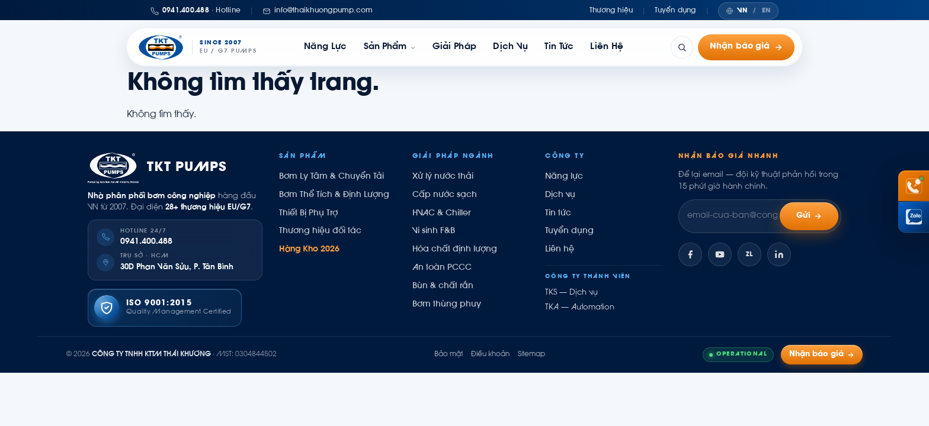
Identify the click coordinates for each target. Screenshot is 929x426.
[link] (390, 47)
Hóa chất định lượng (454, 250)
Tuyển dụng (675, 10)
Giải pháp (455, 47)
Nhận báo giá (746, 47)
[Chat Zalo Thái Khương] (913, 217)
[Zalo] (749, 254)
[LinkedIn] (779, 254)
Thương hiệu (611, 10)
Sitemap (531, 354)
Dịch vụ (510, 47)
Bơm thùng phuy (446, 305)
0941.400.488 (146, 242)
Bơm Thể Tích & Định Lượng (334, 195)
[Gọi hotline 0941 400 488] (913, 185)
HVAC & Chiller (441, 213)
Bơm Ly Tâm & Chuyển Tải (331, 177)
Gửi (809, 216)
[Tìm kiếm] (682, 47)
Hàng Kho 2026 (309, 250)
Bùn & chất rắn (442, 286)
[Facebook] (690, 254)
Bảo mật (448, 354)
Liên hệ (606, 47)
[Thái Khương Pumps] (197, 47)
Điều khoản (490, 354)
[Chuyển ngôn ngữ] (748, 11)
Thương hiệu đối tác (320, 231)
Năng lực (325, 47)
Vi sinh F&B (433, 231)
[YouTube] (720, 254)
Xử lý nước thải (442, 177)
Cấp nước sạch (444, 195)
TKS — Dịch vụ (571, 292)
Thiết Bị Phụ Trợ (308, 213)
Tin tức (559, 47)
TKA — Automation (579, 307)
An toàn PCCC (442, 268)
